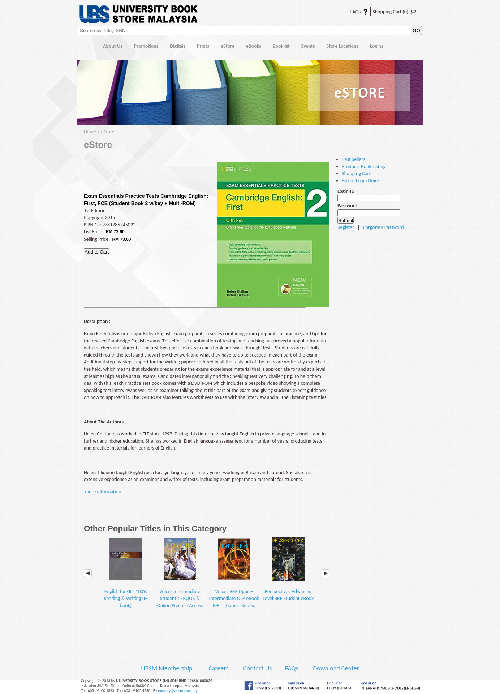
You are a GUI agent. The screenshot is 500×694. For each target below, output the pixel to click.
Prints (203, 46)
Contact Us (258, 668)
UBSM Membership (167, 668)
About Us (112, 46)
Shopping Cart (394, 12)
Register (345, 227)
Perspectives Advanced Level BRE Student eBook (288, 569)
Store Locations (343, 46)
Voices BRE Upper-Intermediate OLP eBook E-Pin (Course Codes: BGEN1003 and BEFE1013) (234, 580)
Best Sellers (353, 159)
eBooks (253, 46)
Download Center (336, 668)
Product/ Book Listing (363, 166)
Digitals (177, 46)
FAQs (354, 12)
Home (87, 46)
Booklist (281, 46)
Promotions (146, 46)
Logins (376, 46)
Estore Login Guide (361, 181)
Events (308, 46)
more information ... (105, 492)
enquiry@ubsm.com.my (177, 690)
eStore (227, 46)
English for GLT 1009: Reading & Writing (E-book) (126, 573)
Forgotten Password (383, 227)
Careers (218, 668)
